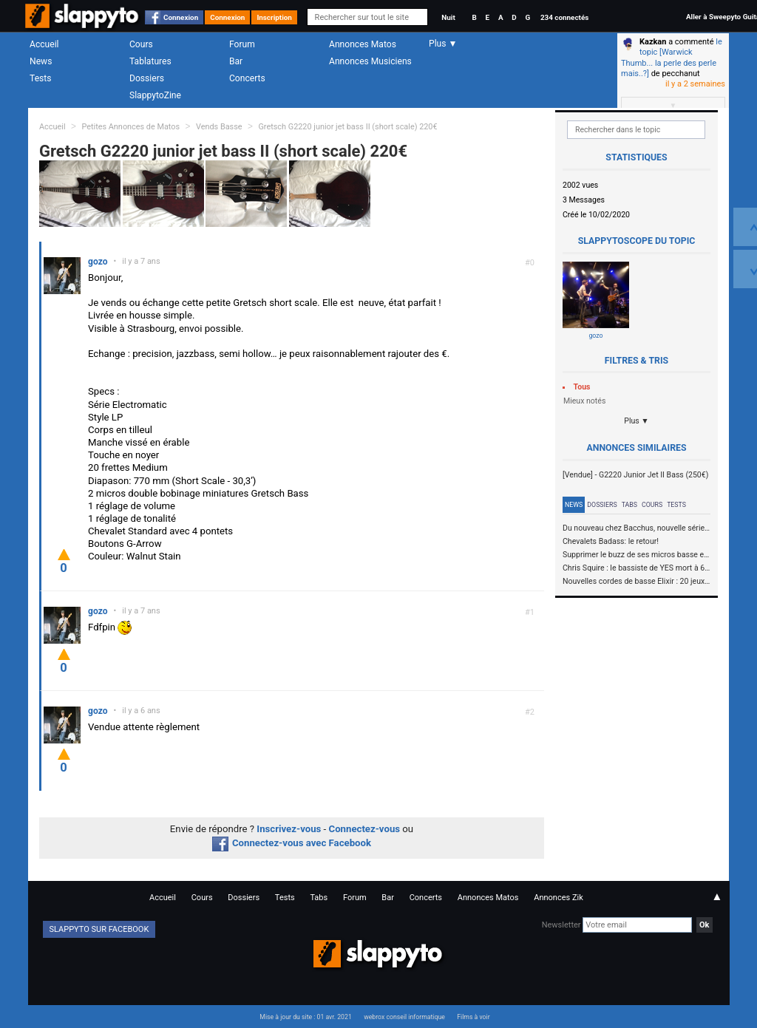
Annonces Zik (558, 897)
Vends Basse (219, 127)
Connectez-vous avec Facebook (291, 842)
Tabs (629, 504)
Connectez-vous (365, 828)
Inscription (274, 17)
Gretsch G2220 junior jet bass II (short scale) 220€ (347, 127)
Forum (242, 44)
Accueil (44, 44)
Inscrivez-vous (289, 828)
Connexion (180, 17)
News (41, 61)
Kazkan (652, 42)
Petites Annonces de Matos (130, 127)
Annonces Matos (362, 44)
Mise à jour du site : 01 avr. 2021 (305, 1017)
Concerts (247, 78)
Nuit (448, 17)
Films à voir (473, 1017)
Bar (235, 61)
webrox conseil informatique (404, 1017)
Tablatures (150, 61)
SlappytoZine (155, 95)
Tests (40, 78)
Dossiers (146, 78)
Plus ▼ (636, 421)
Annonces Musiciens (370, 61)
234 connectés (564, 17)
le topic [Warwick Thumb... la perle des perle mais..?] (671, 57)
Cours (141, 44)
